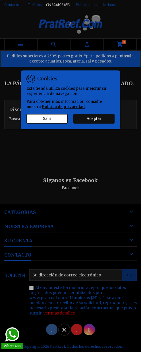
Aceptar (94, 118)
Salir (47, 118)
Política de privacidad (63, 106)
